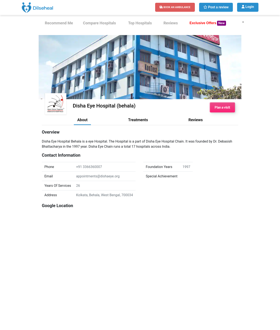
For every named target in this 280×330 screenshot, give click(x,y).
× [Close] (243, 22)
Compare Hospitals (99, 23)
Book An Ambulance (175, 7)
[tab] (82, 121)
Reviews (170, 23)
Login (248, 7)
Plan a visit (222, 107)
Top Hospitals (140, 23)
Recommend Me (59, 23)
